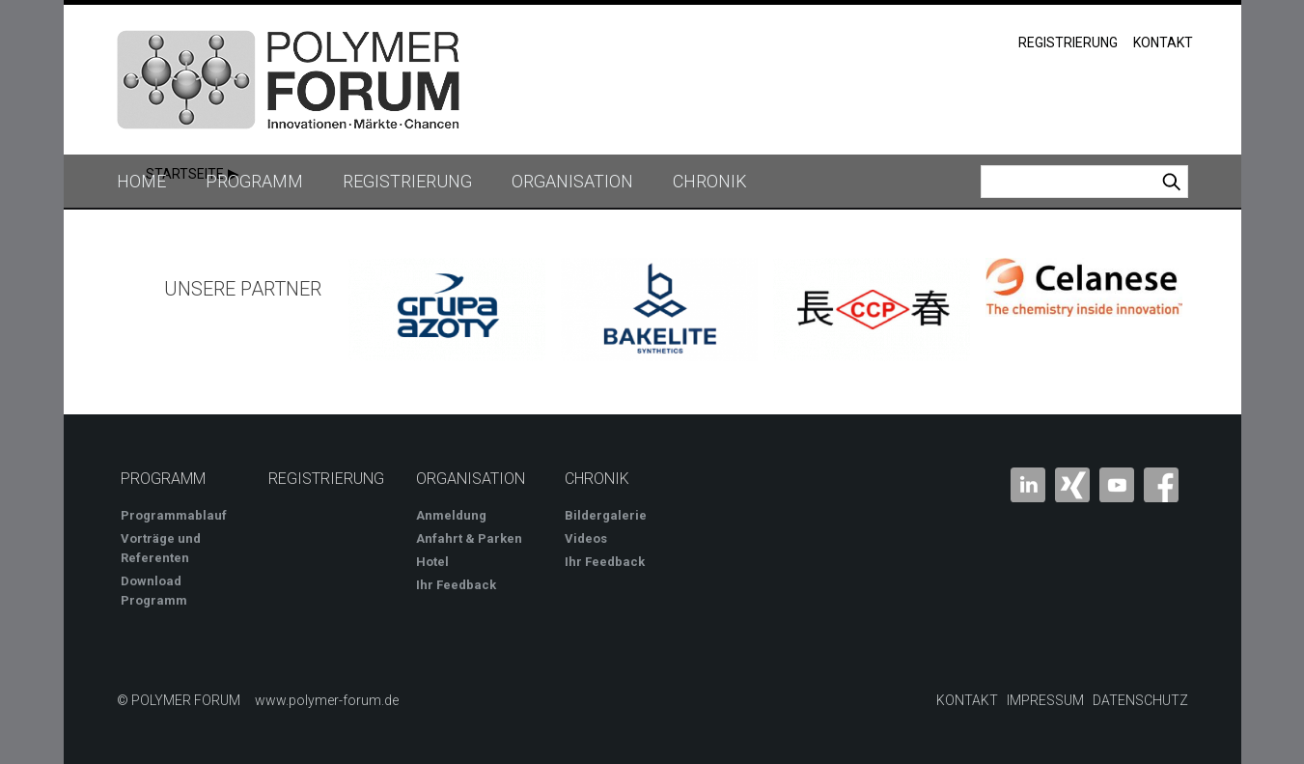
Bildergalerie (606, 515)
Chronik (710, 181)
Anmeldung (451, 515)
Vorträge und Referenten (161, 548)
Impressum (1045, 700)
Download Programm (154, 591)
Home (141, 181)
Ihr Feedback (456, 585)
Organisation (572, 181)
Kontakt (1163, 42)
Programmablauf (174, 515)
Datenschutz (1140, 700)
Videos (586, 538)
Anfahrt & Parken (469, 538)
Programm (254, 181)
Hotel (432, 561)
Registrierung (1068, 42)
